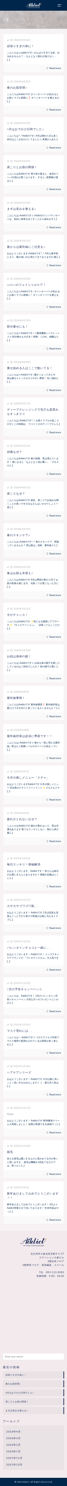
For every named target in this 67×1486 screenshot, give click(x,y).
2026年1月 (13, 1451)
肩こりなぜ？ (16, 493)
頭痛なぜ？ (14, 451)
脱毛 (10, 1151)
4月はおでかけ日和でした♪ (25, 129)
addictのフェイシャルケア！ (26, 284)
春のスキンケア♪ (18, 535)
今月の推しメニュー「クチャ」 (28, 777)
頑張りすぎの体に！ (20, 46)
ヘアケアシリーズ (19, 1072)
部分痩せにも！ (17, 326)
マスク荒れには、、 (20, 1030)
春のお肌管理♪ (17, 87)
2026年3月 (13, 1438)
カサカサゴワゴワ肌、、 (23, 905)
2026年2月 (13, 1444)
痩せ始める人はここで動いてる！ (30, 368)
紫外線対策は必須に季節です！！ (30, 736)
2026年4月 (13, 1431)
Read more (55, 68)
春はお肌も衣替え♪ (20, 573)
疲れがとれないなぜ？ (22, 819)
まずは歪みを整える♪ (21, 208)
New (10, 1114)
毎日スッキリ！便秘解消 (23, 864)
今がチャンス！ (17, 614)
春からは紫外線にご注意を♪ (26, 246)
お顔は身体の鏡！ (19, 656)
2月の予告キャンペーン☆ (24, 989)
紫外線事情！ (16, 697)
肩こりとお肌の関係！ (22, 167)
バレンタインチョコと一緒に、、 (30, 947)
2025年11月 (14, 1457)
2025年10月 (14, 1464)
